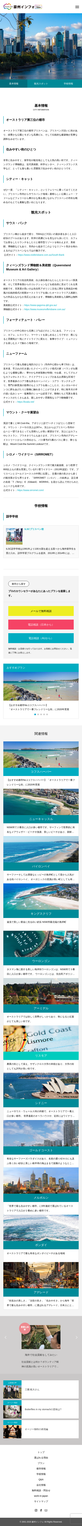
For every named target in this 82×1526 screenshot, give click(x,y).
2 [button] (38, 714)
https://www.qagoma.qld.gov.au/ (40, 305)
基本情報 (13, 83)
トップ (41, 1452)
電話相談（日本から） (41, 624)
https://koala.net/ (25, 401)
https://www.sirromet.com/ (30, 490)
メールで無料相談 (41, 611)
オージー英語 (12, 1403)
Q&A (41, 1479)
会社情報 (41, 1485)
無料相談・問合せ (41, 1490)
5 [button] (47, 714)
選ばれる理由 (41, 1457)
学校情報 (68, 83)
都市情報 (41, 1468)
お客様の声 (12, 1383)
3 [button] (41, 714)
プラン (41, 1463)
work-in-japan (41, 1496)
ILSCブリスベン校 (34, 529)
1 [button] (35, 714)
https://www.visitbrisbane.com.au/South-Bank (41, 255)
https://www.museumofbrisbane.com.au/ (45, 309)
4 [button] (44, 714)
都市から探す (19, 584)
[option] (41, 693)
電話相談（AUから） (40, 638)
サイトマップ (41, 1501)
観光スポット (41, 83)
